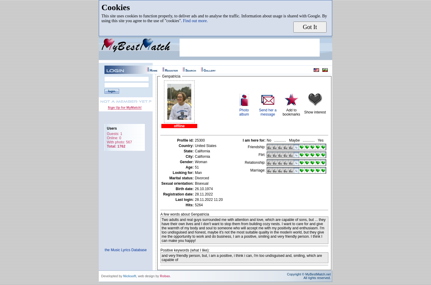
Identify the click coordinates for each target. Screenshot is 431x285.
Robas (165, 276)
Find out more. (195, 21)
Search (190, 70)
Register (171, 70)
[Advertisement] (250, 48)
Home (153, 70)
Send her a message (268, 112)
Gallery (210, 70)
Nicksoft (129, 276)
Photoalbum (244, 112)
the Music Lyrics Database (126, 250)
